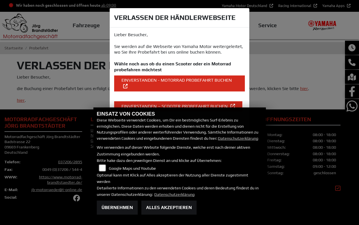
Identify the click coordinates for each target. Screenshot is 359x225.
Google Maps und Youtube (132, 168)
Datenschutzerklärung (238, 138)
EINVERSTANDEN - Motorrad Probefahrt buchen (176, 80)
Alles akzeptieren (169, 207)
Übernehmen (117, 207)
